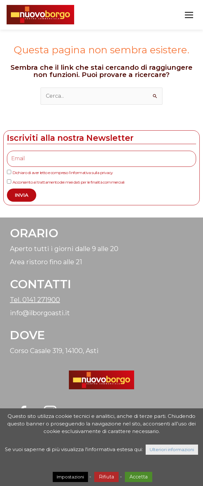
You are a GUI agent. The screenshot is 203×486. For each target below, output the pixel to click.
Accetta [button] (139, 477)
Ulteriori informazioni (172, 449)
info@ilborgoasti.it (40, 313)
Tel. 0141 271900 (35, 300)
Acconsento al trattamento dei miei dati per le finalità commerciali (69, 182)
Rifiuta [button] (106, 477)
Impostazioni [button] (70, 476)
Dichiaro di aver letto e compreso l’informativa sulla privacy (63, 172)
